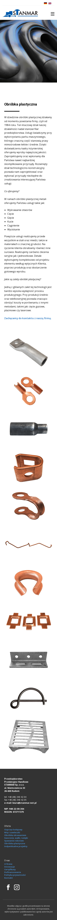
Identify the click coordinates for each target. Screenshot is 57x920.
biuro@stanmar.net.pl (24, 802)
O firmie (8, 864)
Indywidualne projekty (15, 846)
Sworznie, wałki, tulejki (16, 838)
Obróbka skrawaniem (15, 835)
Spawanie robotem (14, 840)
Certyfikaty (10, 869)
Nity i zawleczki (12, 832)
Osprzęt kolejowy (13, 829)
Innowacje (9, 866)
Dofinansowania (12, 872)
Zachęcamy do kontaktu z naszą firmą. (27, 318)
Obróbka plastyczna (14, 843)
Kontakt (8, 877)
